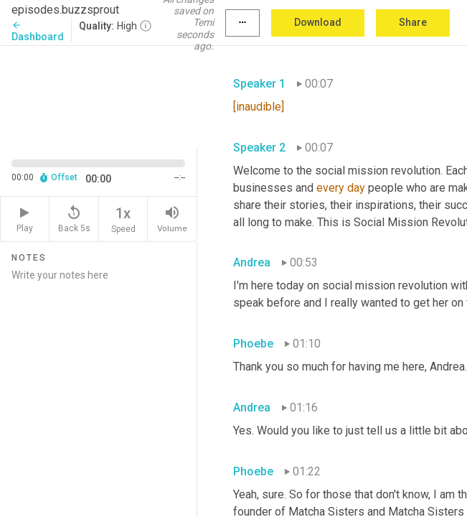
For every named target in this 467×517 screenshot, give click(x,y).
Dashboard (37, 31)
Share (413, 22)
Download (317, 22)
